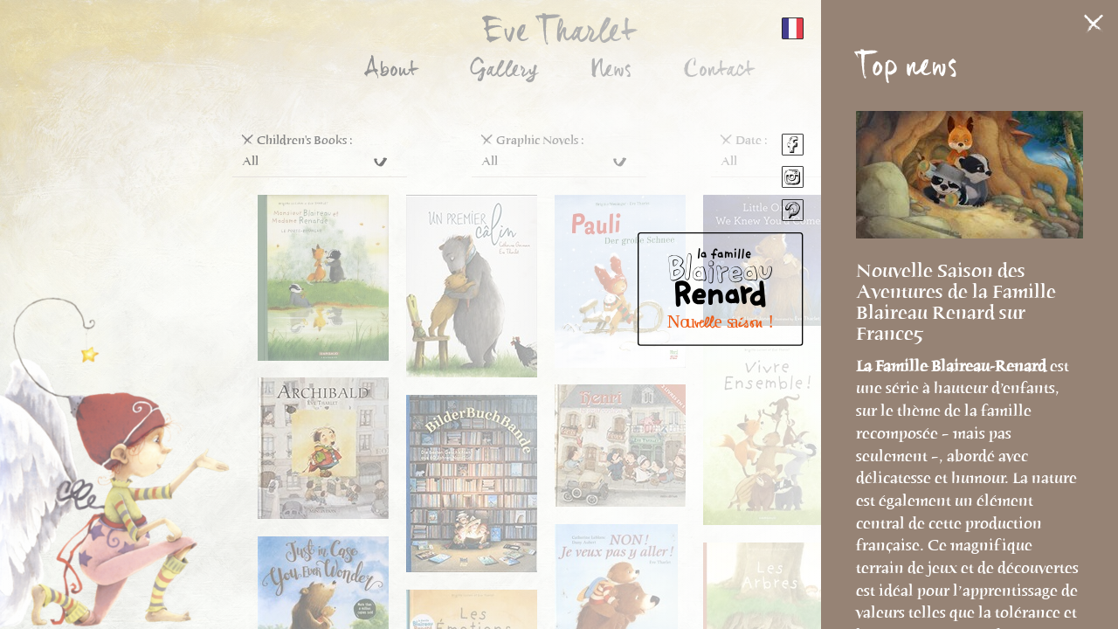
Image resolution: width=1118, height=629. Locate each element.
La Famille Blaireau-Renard (953, 366)
